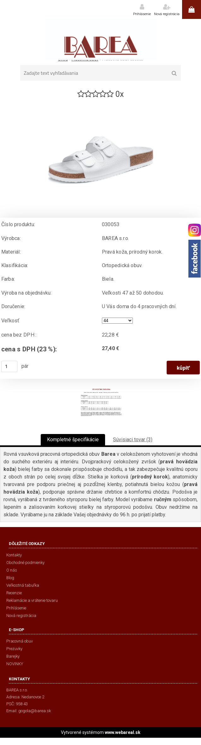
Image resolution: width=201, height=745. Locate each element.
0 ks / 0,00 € (191, 9)
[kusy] (9, 366)
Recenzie (14, 592)
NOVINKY (14, 663)
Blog (10, 577)
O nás (11, 570)
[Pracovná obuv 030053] (100, 102)
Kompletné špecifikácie (73, 440)
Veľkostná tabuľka (22, 585)
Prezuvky (14, 648)
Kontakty (14, 555)
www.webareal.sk (122, 732)
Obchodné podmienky (25, 562)
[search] (174, 73)
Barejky (13, 656)
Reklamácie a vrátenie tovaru (32, 600)
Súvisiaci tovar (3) (132, 440)
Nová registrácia (167, 14)
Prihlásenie (142, 14)
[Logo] (100, 39)
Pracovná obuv (19, 641)
